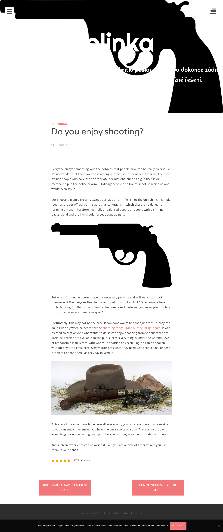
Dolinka (111, 42)
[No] (219, 525)
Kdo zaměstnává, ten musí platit (65, 487)
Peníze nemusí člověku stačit (158, 487)
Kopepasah (137, 512)
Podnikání (59, 124)
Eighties (118, 512)
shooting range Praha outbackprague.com (132, 328)
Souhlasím (178, 525)
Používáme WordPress (91, 512)
